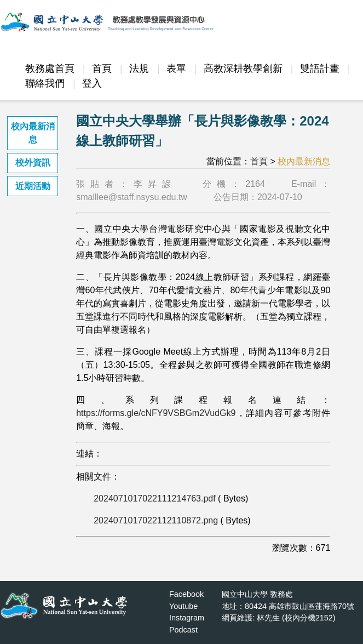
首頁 (102, 68)
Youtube (183, 606)
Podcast (183, 629)
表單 (176, 68)
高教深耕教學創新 (243, 68)
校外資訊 (32, 162)
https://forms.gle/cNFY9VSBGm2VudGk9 (155, 413)
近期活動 (32, 186)
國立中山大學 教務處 (257, 594)
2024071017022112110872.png (156, 520)
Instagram (186, 617)
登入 (92, 83)
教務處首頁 (49, 68)
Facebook (186, 594)
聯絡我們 (45, 83)
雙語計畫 (319, 68)
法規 (139, 68)
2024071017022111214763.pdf (154, 498)
